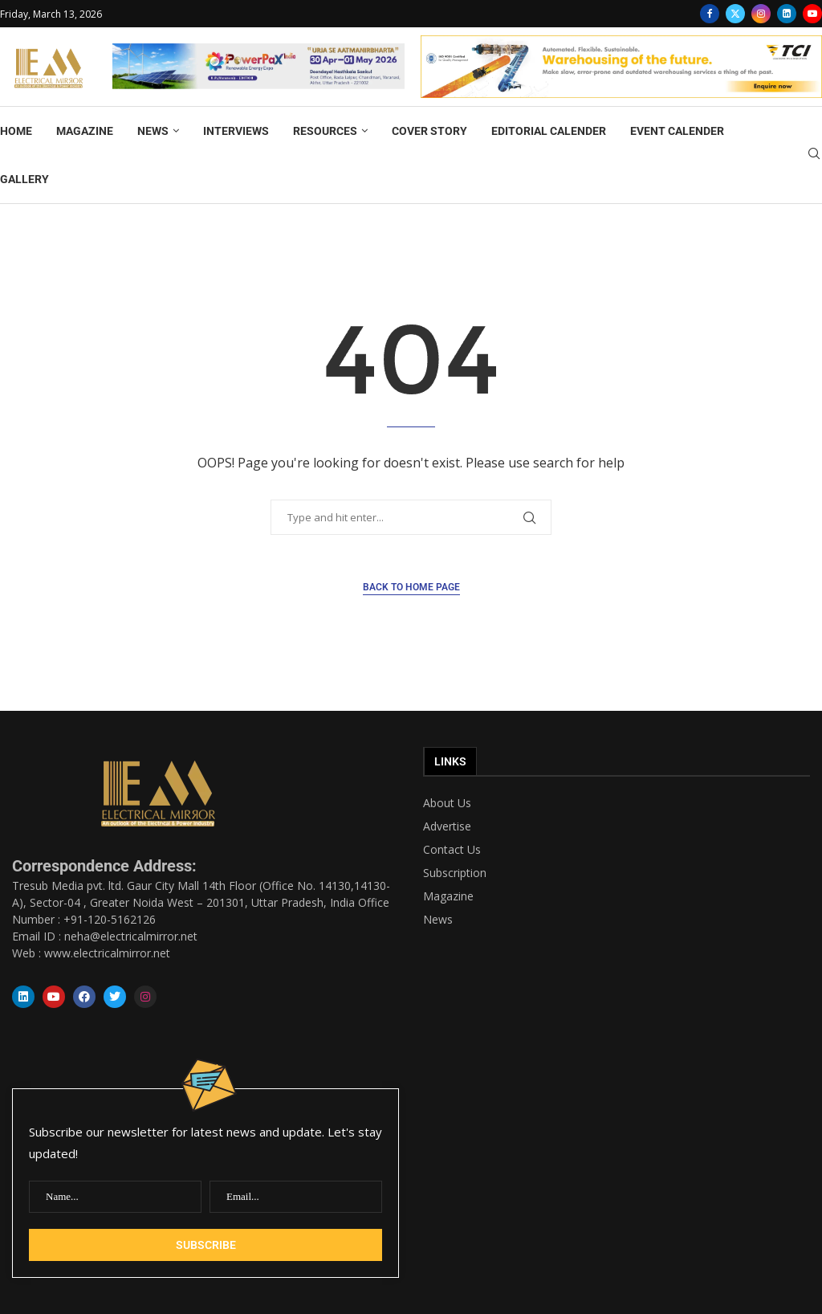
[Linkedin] (786, 13)
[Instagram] (761, 13)
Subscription (454, 873)
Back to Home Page (411, 587)
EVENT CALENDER (677, 130)
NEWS (153, 130)
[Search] (814, 155)
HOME (16, 130)
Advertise (447, 826)
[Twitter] (735, 13)
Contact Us (452, 849)
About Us (447, 803)
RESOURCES (325, 130)
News (438, 919)
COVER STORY (429, 130)
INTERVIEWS (236, 130)
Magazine (448, 896)
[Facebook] (709, 13)
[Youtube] (812, 13)
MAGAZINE (84, 130)
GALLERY (24, 179)
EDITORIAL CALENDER (548, 130)
